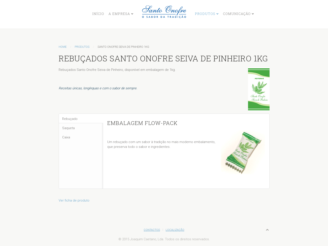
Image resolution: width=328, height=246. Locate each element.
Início (98, 13)
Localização (175, 229)
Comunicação (237, 13)
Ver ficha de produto (74, 200)
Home (63, 46)
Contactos (152, 229)
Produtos (205, 13)
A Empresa (119, 13)
